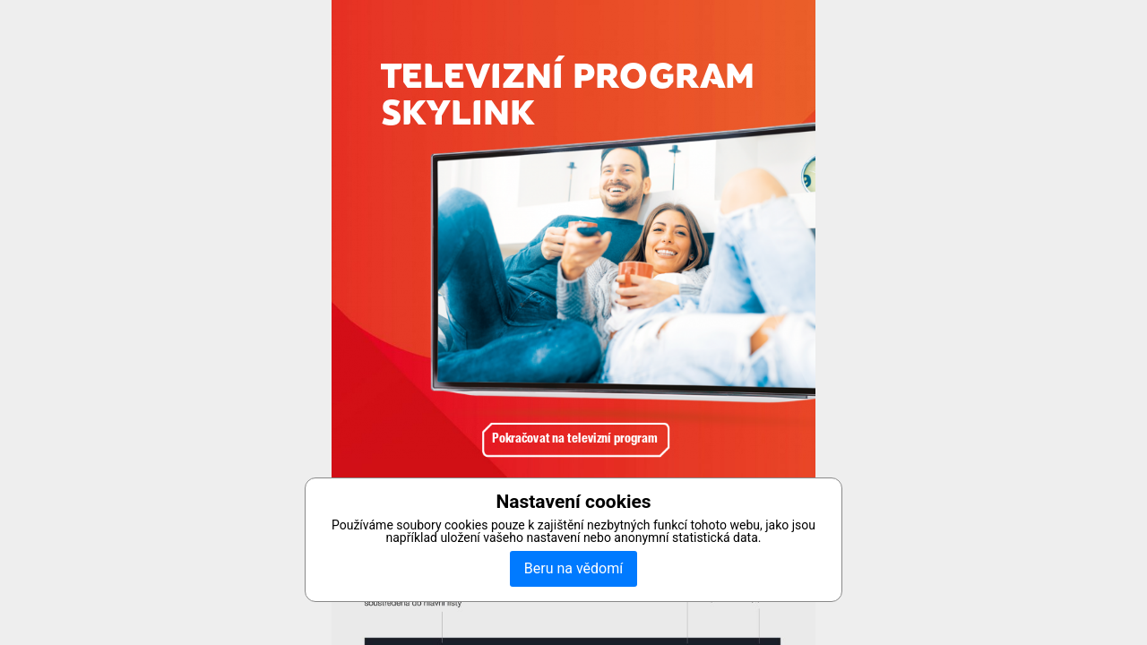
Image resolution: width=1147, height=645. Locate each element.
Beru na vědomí (573, 568)
